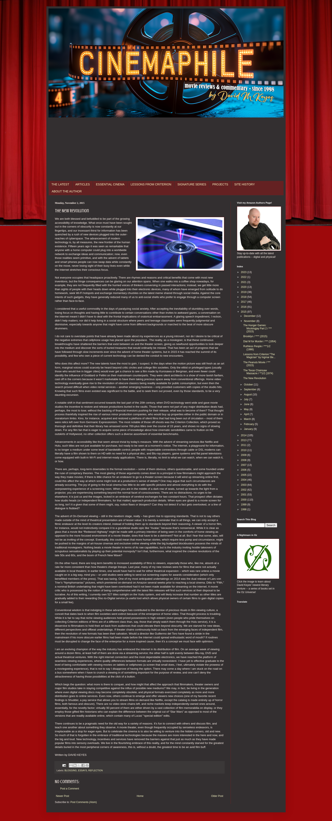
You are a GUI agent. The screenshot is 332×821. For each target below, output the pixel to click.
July (246, 399)
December (250, 316)
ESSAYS (82, 770)
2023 (244, 272)
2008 (244, 460)
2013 (244, 440)
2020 (244, 287)
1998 (244, 509)
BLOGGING (71, 770)
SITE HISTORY (244, 184)
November (250, 321)
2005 (244, 474)
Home (140, 796)
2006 (244, 469)
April (247, 414)
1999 (244, 504)
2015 (244, 311)
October (249, 384)
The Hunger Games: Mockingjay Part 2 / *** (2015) (257, 328)
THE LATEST (60, 184)
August (248, 394)
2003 (244, 484)
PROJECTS (220, 184)
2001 (244, 494)
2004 (244, 479)
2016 (244, 306)
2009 (244, 455)
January (249, 429)
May (246, 409)
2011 (244, 445)
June (247, 404)
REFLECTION (95, 770)
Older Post (217, 796)
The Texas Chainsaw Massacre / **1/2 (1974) (258, 372)
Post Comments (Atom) (83, 802)
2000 (244, 499)
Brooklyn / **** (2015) (255, 336)
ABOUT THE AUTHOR (67, 191)
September (250, 389)
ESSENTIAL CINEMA (110, 184)
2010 (244, 450)
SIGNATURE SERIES (191, 184)
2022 (244, 277)
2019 (244, 292)
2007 (244, 465)
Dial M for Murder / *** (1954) (259, 341)
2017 (244, 301)
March (248, 419)
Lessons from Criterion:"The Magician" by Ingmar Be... (259, 356)
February (249, 424)
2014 (244, 435)
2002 (244, 489)
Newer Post (62, 796)
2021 (244, 282)
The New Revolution (254, 378)
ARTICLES (82, 184)
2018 (244, 296)
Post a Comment (69, 788)
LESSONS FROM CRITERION (151, 184)
